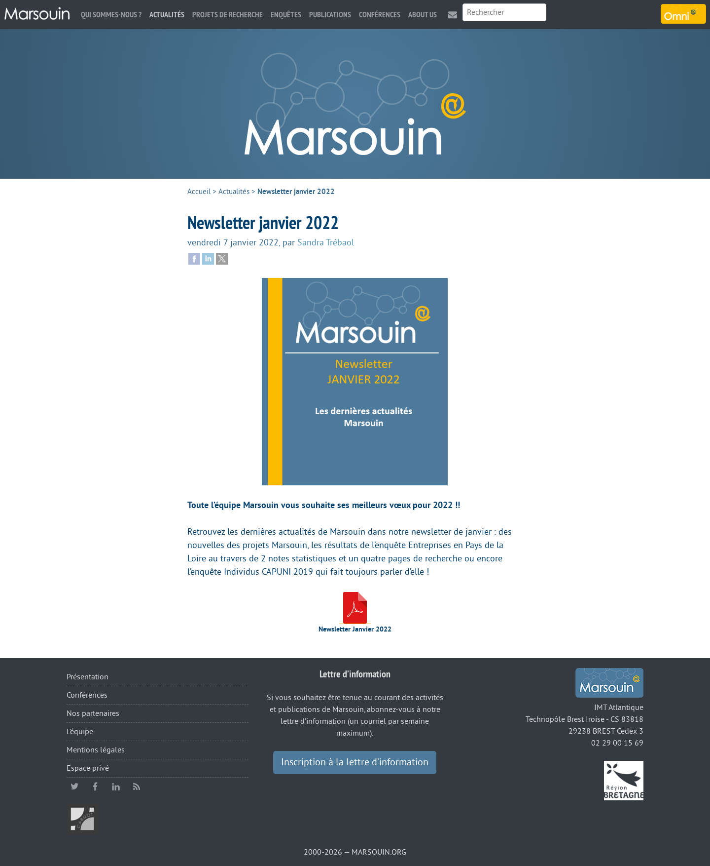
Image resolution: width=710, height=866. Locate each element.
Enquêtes (286, 14)
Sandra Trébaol (325, 242)
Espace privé (88, 768)
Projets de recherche (227, 14)
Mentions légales (96, 750)
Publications (330, 14)
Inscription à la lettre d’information (354, 762)
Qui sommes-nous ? (111, 14)
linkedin (116, 786)
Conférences (379, 14)
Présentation (87, 676)
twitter (74, 786)
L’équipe (80, 731)
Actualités (166, 14)
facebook (95, 786)
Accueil (199, 192)
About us (422, 14)
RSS (136, 786)
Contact (453, 14)
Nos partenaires (93, 713)
